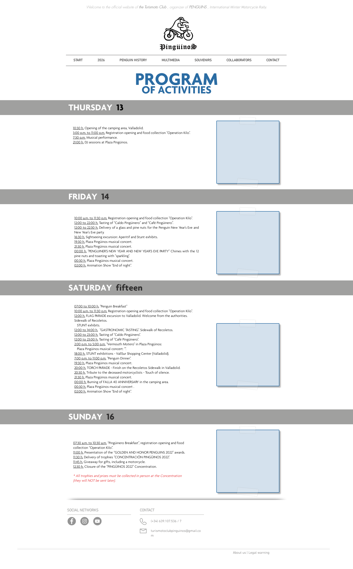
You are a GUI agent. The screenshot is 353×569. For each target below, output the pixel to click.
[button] (101, 60)
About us (239, 553)
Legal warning (259, 553)
